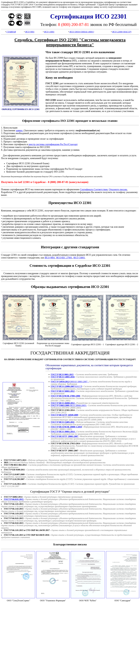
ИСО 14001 (49, 32)
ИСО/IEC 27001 (64, 257)
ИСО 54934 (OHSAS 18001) (82, 32)
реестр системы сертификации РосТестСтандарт (53, 144)
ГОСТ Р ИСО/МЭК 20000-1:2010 (66, 427)
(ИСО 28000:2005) (69, 405)
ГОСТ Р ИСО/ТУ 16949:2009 (64, 415)
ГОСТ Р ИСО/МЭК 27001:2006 (65, 396)
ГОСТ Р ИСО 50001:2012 (63, 391)
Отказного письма (118, 189)
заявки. (19, 130)
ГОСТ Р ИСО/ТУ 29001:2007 (65, 436)
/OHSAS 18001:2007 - (70, 381)
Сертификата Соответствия (94, 189)
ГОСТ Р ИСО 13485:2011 (62, 422)
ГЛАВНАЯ (11, 32)
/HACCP (66, 386)
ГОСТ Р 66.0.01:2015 (14, 499)
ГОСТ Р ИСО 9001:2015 (62, 374)
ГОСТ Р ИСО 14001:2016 (63, 377)
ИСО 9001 (29, 32)
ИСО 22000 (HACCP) (121, 32)
